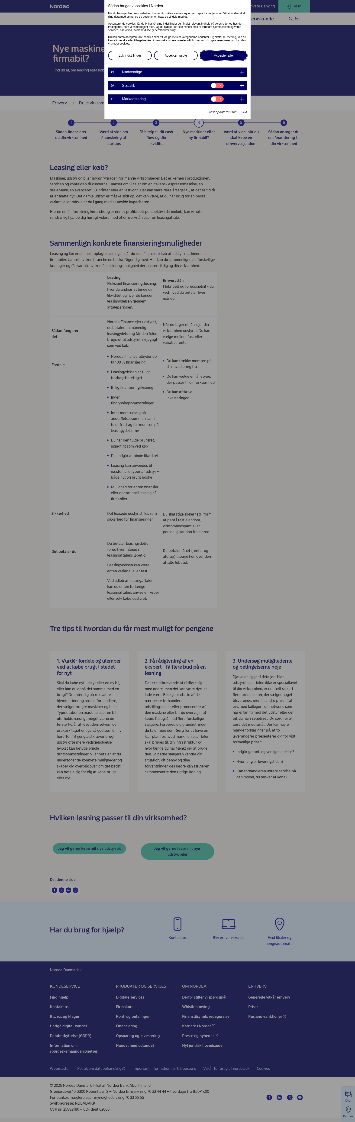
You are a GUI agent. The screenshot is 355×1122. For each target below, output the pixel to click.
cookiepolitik (185, 40)
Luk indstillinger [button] (130, 55)
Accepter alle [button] (223, 55)
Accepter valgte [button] (176, 55)
